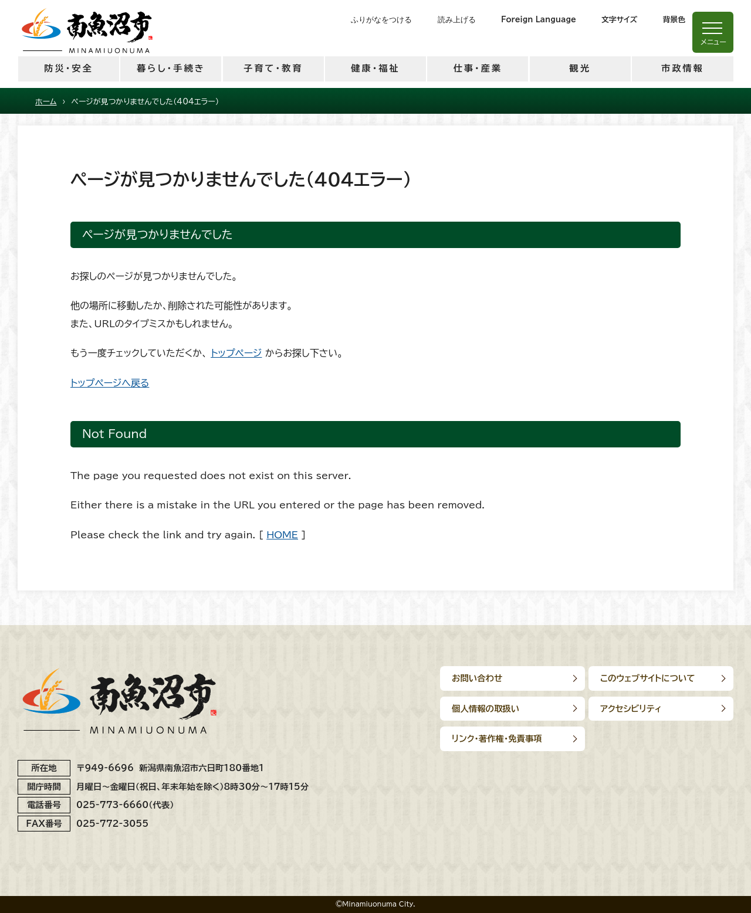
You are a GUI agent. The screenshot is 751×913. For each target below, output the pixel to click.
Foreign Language (538, 19)
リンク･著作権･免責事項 (497, 738)
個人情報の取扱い (485, 708)
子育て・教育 (273, 68)
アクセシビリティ (632, 708)
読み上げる (457, 19)
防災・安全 (68, 68)
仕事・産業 (478, 68)
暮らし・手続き (171, 68)
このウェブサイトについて (648, 678)
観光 (579, 68)
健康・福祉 (375, 68)
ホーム (46, 102)
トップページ (236, 353)
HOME (282, 534)
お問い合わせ (477, 678)
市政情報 (682, 68)
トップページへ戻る (109, 383)
